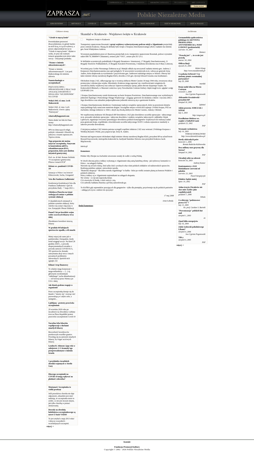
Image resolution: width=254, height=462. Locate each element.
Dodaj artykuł (199, 6)
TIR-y (180, 237)
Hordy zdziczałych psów (188, 139)
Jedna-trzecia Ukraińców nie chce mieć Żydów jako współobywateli (190, 189)
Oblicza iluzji (183, 63)
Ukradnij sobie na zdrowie (189, 158)
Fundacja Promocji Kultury (127, 447)
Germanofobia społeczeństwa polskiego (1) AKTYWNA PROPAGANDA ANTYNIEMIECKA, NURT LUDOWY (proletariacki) (190, 42)
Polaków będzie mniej (187, 179)
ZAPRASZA (135, 2)
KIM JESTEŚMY (56, 23)
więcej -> (50, 426)
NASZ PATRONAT (148, 23)
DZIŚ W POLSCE (196, 23)
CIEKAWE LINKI (110, 23)
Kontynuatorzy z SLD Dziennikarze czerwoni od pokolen (189, 168)
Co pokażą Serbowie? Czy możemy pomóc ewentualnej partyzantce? (190, 76)
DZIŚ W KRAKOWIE (173, 23)
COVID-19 (92, 23)
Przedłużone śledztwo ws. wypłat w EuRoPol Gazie (188, 119)
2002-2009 (129, 23)
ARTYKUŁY (76, 23)
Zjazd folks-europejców (188, 221)
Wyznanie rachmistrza (187, 129)
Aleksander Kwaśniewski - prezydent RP (189, 98)
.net (116, 2)
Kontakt (127, 442)
